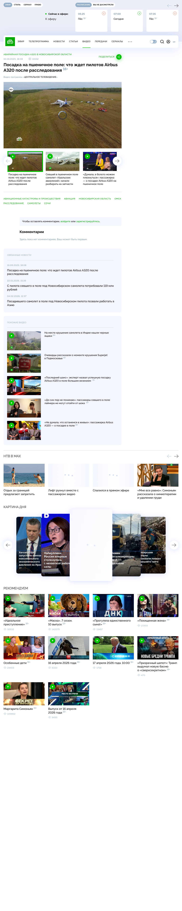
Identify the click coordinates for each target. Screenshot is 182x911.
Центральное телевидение (40, 77)
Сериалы (117, 41)
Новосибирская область (95, 198)
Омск (117, 198)
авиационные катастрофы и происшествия (32, 198)
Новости (59, 41)
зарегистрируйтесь (88, 221)
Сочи (47, 203)
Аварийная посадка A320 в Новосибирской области (38, 54)
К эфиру (50, 19)
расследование (14, 203)
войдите (65, 221)
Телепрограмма (39, 41)
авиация (69, 198)
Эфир (21, 41)
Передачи (101, 41)
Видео (86, 41)
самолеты (34, 203)
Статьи (73, 41)
